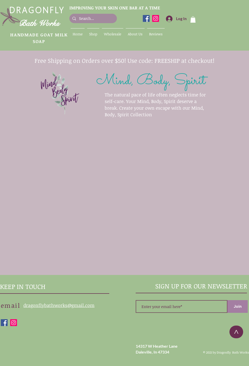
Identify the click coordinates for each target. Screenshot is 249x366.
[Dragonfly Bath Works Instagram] (155, 18)
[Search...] (92, 18)
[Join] (237, 306)
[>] (236, 332)
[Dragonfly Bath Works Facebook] (146, 18)
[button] (193, 19)
